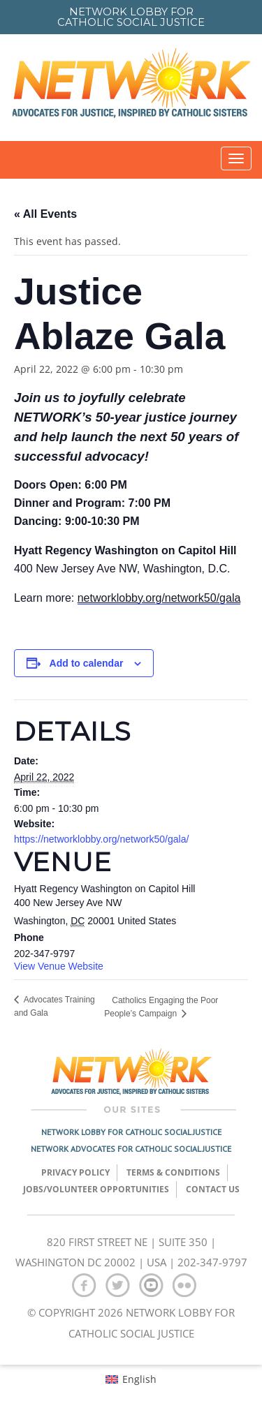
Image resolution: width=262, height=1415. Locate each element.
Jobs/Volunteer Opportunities (96, 1189)
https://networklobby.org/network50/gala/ (101, 839)
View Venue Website (58, 966)
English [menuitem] (139, 1379)
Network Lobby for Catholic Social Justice (131, 1132)
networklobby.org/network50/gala (159, 598)
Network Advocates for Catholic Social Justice (131, 1148)
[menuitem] (131, 1379)
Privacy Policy (75, 1172)
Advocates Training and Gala (54, 1006)
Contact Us (213, 1189)
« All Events (45, 214)
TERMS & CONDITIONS (173, 1172)
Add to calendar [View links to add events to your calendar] (87, 663)
